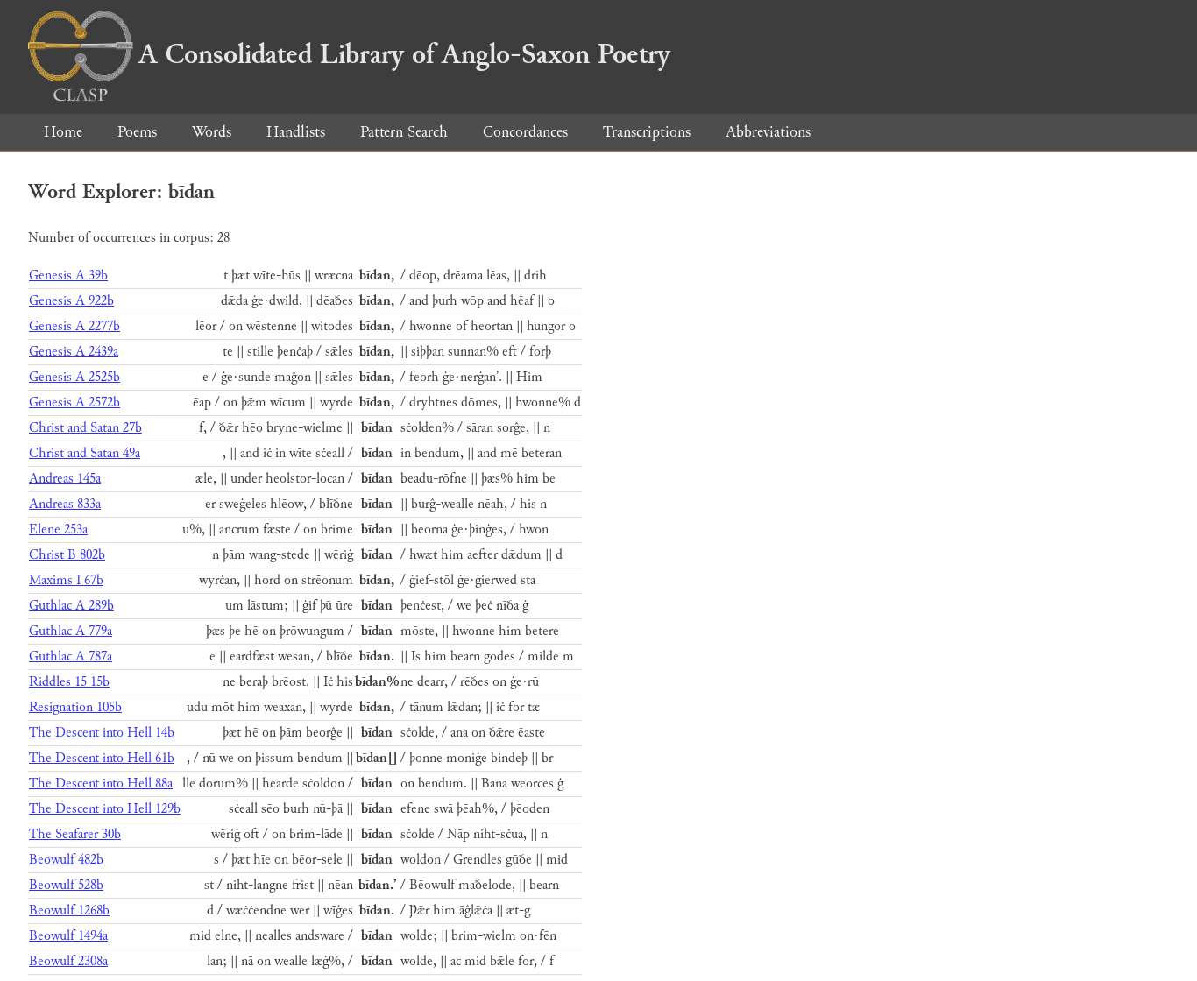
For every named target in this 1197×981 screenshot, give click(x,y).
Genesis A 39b (68, 275)
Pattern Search (404, 132)
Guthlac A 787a (70, 656)
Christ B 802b (67, 555)
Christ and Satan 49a (84, 453)
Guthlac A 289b (71, 606)
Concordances (525, 132)
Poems (137, 132)
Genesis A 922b (71, 301)
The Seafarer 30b (75, 834)
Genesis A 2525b (74, 377)
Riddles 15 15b (69, 682)
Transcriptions (647, 132)
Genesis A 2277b (74, 326)
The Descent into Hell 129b (105, 809)
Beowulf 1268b (69, 910)
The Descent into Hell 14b (101, 733)
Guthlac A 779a (70, 631)
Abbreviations (768, 132)
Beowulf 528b (66, 885)
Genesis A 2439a (73, 352)
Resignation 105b (75, 707)
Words (211, 132)
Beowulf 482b (66, 860)
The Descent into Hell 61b (101, 758)
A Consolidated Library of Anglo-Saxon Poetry (349, 54)
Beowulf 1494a (68, 936)
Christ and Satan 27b (85, 428)
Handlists (295, 132)
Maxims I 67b (66, 580)
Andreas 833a (65, 504)
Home (63, 132)
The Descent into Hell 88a (101, 783)
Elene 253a (58, 529)
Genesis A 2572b (74, 402)
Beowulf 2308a (68, 961)
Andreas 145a (65, 479)
